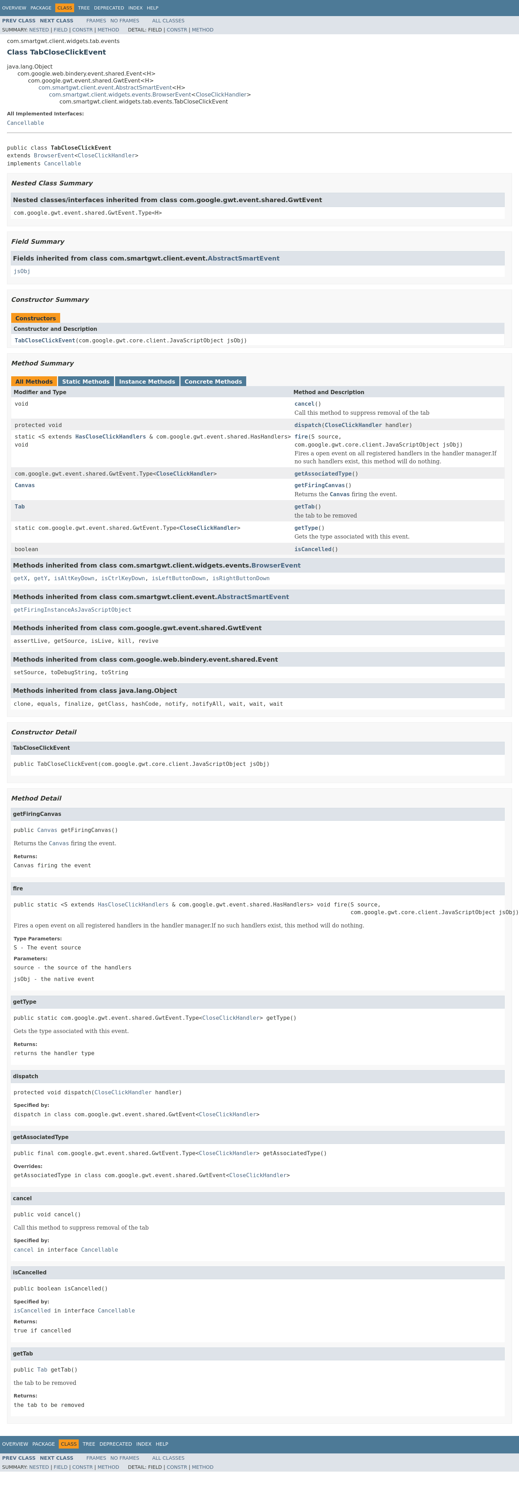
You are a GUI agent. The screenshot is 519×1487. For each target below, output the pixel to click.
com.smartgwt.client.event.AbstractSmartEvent (105, 87)
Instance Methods (147, 381)
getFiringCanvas (319, 485)
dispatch (307, 425)
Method (108, 30)
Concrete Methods (213, 381)
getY (41, 578)
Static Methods (86, 381)
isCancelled (313, 549)
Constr (82, 30)
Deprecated (109, 7)
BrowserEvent (54, 155)
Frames (96, 20)
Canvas (25, 485)
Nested (39, 30)
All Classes (168, 20)
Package (40, 7)
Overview (14, 7)
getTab (304, 506)
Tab (20, 506)
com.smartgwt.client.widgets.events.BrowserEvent (120, 94)
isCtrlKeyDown (123, 578)
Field (61, 30)
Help (152, 7)
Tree (84, 7)
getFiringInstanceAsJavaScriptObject (72, 609)
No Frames (125, 20)
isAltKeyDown (74, 578)
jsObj (22, 271)
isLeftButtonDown (179, 578)
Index (135, 7)
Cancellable (25, 123)
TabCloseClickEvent (45, 340)
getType (306, 528)
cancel (304, 403)
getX (20, 578)
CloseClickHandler (221, 94)
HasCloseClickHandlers (110, 436)
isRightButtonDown (241, 578)
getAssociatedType (323, 473)
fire (301, 436)
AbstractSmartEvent (243, 258)
